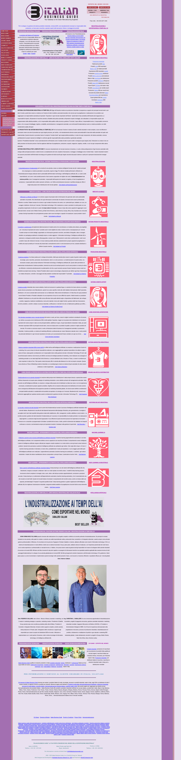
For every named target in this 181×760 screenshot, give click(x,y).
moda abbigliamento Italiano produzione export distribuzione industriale (60, 732)
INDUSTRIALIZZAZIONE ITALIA (75, 31)
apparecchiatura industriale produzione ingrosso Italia (51, 725)
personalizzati (95, 88)
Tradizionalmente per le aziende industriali (29, 377)
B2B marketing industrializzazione (75, 43)
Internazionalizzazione (88, 717)
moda (96, 66)
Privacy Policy (78, 717)
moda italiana (47, 666)
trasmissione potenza (80, 664)
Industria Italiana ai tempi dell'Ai (75, 35)
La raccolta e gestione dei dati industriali (28, 407)
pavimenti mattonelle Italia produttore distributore (37, 730)
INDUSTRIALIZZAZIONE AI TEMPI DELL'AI (36, 57)
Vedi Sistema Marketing (61, 366)
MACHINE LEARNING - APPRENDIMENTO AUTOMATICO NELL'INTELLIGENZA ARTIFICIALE (52, 432)
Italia (103, 64)
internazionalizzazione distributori (88, 684)
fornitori (63, 663)
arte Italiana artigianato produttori (80, 723)
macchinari (97, 78)
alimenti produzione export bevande (75, 725)
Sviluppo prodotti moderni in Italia (75, 47)
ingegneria (37, 666)
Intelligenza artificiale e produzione (75, 45)
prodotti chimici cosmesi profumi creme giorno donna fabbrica (39, 724)
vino (42, 666)
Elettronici (100, 80)
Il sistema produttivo (23, 257)
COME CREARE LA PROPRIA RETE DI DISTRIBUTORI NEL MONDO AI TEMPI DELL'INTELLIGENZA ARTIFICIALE (52, 372)
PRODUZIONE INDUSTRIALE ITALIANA (29, 31)
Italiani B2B (95, 83)
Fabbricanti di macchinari (36, 664)
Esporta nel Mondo (45, 717)
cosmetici (71, 664)
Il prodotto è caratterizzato (24, 227)
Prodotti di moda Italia (73, 684)
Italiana (96, 90)
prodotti (106, 71)
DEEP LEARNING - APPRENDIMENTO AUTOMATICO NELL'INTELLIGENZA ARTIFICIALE (52, 462)
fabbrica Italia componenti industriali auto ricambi (87, 727)
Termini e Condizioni (68, 717)
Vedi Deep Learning (55, 487)
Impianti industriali (91, 649)
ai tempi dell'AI (70, 54)
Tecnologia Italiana (94, 95)
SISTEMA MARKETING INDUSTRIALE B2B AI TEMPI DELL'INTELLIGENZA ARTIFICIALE (52, 342)
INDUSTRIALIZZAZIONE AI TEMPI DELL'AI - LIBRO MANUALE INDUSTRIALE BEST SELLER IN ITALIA (52, 492)
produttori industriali (55, 663)
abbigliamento (59, 664)
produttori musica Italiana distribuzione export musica (42, 729)
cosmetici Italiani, (40, 686)
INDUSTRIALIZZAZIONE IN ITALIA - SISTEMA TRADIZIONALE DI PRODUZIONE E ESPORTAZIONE (52, 161)
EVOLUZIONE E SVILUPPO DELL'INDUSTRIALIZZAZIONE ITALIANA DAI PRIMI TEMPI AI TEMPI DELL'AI (63, 106)
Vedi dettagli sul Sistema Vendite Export (52, 306)
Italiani (106, 92)
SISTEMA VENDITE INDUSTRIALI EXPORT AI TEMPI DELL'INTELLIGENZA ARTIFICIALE (52, 282)
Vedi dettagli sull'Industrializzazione (68, 184)
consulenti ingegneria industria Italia (28, 725)
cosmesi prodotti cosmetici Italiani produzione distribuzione (61, 733)
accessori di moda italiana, (29, 686)
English (25, 53)
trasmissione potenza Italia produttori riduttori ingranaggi (71, 729)
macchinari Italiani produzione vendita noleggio (75, 728)
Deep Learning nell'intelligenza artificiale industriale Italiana (35, 468)
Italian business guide (35, 732)
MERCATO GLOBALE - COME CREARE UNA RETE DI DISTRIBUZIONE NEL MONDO (52, 191)
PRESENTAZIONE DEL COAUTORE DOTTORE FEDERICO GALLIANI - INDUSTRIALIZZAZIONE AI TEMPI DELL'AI (64, 531)
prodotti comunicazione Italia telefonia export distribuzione (71, 724)
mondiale (97, 85)
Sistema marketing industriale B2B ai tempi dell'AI (31, 347)
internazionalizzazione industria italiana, (55, 686)
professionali (75, 663)
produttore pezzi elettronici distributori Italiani (97, 724)
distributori (100, 100)
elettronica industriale (102, 684)
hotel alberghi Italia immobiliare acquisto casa (63, 727)
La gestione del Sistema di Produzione (29, 35)
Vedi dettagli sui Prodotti (59, 246)
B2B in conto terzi (96, 76)
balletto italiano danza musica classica (86, 733)
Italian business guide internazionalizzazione (29, 723)
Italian (29, 53)
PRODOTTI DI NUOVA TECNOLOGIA (52, 643)
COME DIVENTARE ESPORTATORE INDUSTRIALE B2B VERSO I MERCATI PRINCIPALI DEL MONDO (52, 312)
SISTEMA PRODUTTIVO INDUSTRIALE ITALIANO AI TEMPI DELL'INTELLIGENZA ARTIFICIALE (52, 251)
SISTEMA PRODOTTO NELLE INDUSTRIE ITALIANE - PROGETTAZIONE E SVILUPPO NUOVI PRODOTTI (52, 221)
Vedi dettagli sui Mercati (55, 216)
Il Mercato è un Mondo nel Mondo (28, 197)
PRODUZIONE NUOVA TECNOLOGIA (29, 643)
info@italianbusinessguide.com (75, 751)
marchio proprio (99, 73)
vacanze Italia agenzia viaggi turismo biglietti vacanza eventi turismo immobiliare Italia (73, 730)
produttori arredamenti (49, 664)
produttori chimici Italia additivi (37, 733)
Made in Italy (93, 68)
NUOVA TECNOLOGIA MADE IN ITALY (75, 643)
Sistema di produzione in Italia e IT (75, 41)
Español (33, 53)
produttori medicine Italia (67, 734)
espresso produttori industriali (92, 725)
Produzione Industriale (98, 61)
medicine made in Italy (71, 686)
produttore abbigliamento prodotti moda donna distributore (56, 723)
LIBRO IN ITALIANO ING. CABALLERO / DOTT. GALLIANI (64, 57)
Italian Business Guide (24, 663)
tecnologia (59, 666)
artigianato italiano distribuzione (87, 732)
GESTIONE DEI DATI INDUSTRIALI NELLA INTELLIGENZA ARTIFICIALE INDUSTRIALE (52, 402)
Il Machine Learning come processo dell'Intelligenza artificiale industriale (37, 437)
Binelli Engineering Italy (87, 757)
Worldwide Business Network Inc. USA (62, 757)
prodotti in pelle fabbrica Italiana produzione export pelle (48, 728)
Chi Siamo (36, 717)
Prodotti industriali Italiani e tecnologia (75, 39)
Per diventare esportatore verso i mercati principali (31, 317)
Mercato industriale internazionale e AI (75, 37)
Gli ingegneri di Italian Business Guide (28, 682)
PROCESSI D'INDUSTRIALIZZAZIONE (52, 31)
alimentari (66, 664)
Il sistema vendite (22, 287)
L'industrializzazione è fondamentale (28, 168)
